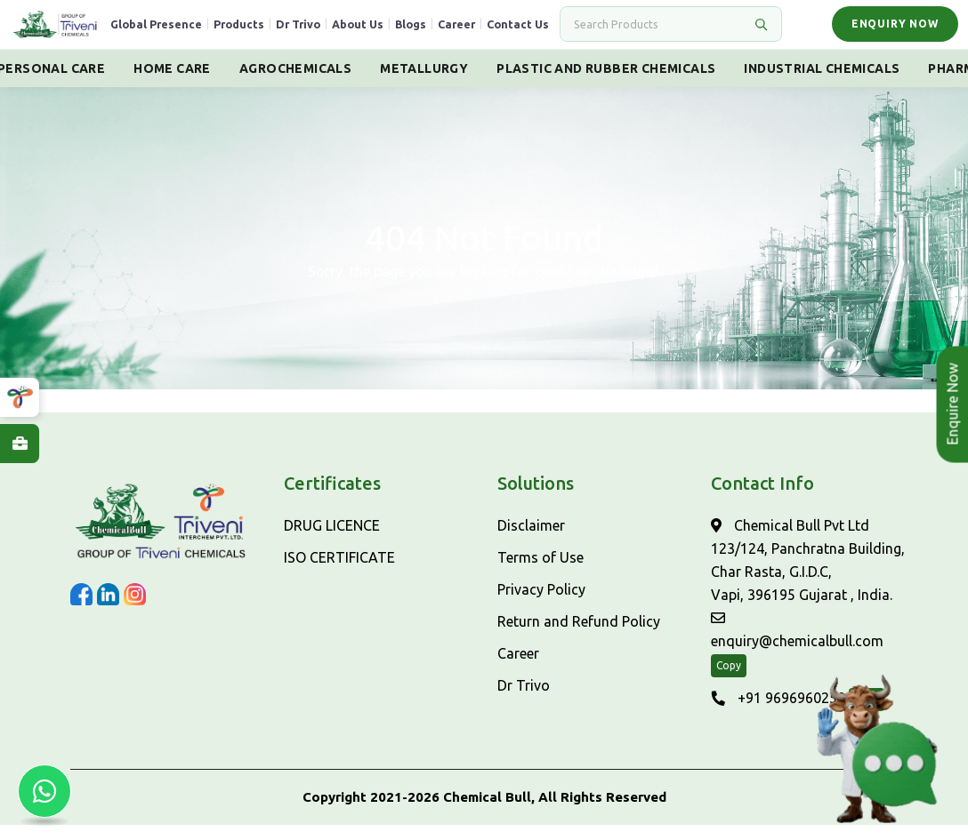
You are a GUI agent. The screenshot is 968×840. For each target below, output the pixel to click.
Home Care (172, 83)
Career (484, 32)
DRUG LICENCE (332, 540)
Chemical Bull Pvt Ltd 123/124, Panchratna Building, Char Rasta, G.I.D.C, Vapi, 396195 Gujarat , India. (808, 575)
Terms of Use (540, 572)
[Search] (655, 32)
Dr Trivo (325, 32)
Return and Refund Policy (578, 636)
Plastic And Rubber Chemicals (605, 83)
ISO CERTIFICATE (339, 572)
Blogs (438, 32)
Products (266, 32)
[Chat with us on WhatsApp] (44, 795)
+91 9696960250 (778, 713)
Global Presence (184, 32)
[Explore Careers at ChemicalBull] (19, 443)
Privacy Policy (541, 604)
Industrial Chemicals (821, 83)
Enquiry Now (890, 31)
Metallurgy (424, 83)
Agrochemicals (295, 83)
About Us (385, 32)
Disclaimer (531, 540)
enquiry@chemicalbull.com (797, 645)
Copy (728, 680)
